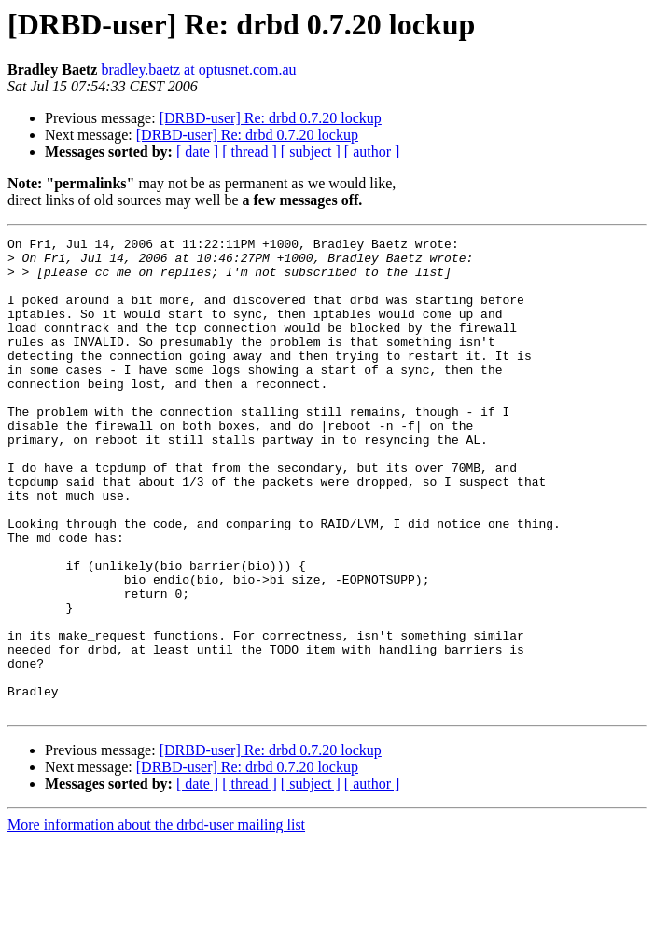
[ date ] (197, 151)
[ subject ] (311, 151)
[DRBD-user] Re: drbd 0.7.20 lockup (271, 118)
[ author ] (372, 151)
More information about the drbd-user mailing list (156, 920)
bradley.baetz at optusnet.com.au (198, 69)
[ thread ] (249, 151)
